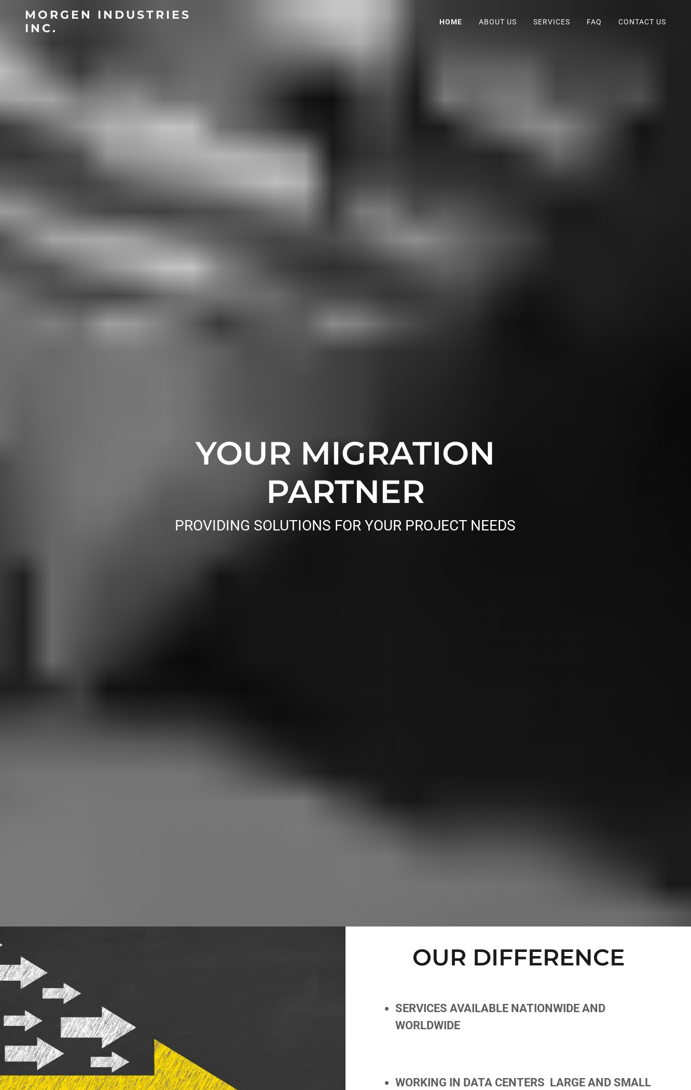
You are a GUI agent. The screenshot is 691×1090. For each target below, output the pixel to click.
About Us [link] (498, 22)
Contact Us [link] (642, 22)
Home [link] (450, 22)
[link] (122, 29)
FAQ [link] (594, 22)
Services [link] (551, 22)
